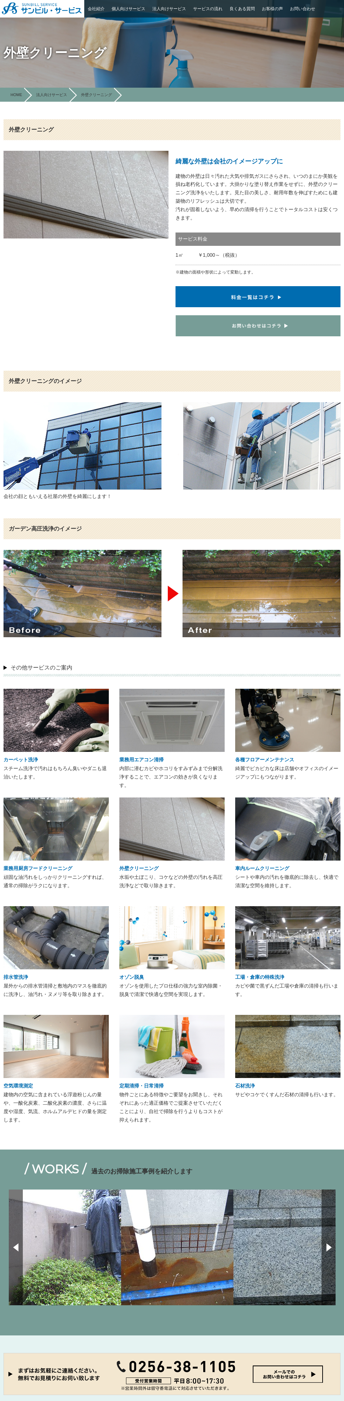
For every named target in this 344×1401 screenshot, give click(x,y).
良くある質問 (242, 8)
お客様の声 (272, 8)
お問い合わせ (302, 8)
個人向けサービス (128, 8)
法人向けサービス (169, 8)
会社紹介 (96, 8)
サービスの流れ (208, 8)
